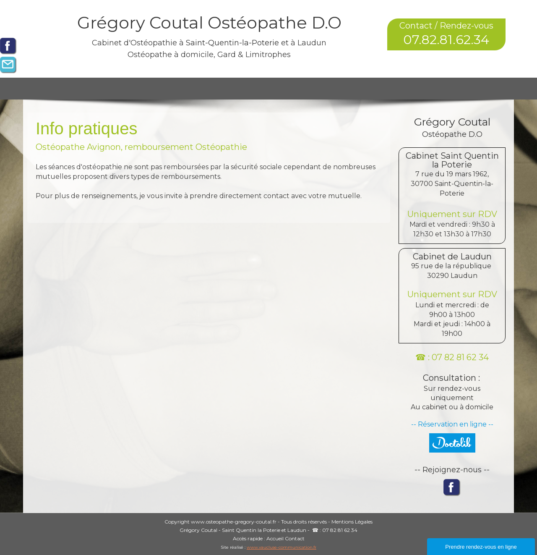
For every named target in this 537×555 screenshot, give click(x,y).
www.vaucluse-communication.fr (281, 547)
